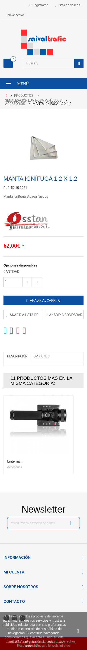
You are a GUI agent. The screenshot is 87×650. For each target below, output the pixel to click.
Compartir (11, 330)
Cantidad (11, 271)
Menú (23, 83)
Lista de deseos (69, 5)
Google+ (18, 330)
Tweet (5, 330)
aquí (42, 646)
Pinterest (24, 330)
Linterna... (15, 461)
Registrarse (40, 5)
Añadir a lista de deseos (23, 316)
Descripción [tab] (17, 356)
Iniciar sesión (16, 15)
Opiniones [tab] (41, 356)
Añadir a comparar (65, 315)
